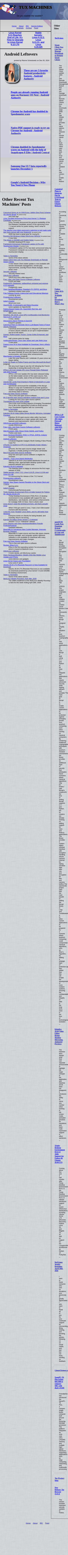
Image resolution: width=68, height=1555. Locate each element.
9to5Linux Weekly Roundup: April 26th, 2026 (59, 1266)
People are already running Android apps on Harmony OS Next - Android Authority (30, 95)
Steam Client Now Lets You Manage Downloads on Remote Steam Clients (59, 52)
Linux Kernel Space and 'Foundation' (17, 561)
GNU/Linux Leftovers (11, 275)
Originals (20, 28)
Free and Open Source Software (15, 394)
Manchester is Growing (12, 356)
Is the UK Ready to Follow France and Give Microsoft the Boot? (27, 362)
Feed (36, 28)
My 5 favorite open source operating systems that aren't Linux (26, 398)
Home (14, 26)
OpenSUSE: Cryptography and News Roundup (20, 305)
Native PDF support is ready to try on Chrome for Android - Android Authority (30, 130)
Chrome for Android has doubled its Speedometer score (29, 112)
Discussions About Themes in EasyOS (17, 321)
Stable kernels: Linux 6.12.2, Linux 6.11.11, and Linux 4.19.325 (38, 40)
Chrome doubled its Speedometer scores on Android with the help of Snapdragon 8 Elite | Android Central (30, 150)
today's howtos (8, 301)
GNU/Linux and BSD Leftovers (14, 423)
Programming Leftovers (12, 297)
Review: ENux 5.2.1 (10, 545)
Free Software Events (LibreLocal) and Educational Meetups (25, 293)
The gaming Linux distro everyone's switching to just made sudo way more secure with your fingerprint (27, 231)
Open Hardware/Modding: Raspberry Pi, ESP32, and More (25, 289)
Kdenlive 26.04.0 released (13, 466)
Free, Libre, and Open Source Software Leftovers (21, 279)
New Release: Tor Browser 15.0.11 (59, 1491)
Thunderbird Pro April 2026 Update (16, 401)
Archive (29, 28)
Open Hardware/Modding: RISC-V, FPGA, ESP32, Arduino (25, 435)
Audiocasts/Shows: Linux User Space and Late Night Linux (25, 340)
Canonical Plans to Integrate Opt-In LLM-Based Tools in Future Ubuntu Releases (59, 197)
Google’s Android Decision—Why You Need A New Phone (28, 183)
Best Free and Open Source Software (17, 453)
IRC (27, 26)
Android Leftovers (10, 439)
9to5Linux (59, 38)
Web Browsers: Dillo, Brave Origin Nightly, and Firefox (23, 431)
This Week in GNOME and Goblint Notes (18, 240)
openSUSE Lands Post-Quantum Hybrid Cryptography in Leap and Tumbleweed (60, 528)
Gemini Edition (37, 26)
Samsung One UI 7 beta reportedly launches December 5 (29, 167)
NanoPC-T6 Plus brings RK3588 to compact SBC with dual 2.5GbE (59, 1382)
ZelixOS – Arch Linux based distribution (18, 459)
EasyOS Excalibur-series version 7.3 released (20, 520)
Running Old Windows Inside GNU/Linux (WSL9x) (22, 236)
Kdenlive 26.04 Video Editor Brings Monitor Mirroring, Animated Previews (59, 1036)
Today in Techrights (10, 256)
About (21, 26)
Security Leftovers (10, 272)
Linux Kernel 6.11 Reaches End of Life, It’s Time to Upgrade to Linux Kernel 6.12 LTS (15, 39)
